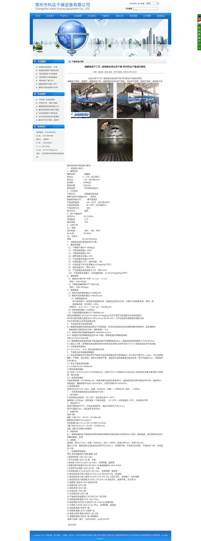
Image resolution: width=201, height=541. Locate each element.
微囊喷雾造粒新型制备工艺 (49, 106)
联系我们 (161, 16)
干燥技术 (106, 16)
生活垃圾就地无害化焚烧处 (49, 117)
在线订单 (119, 16)
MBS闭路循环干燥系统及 (48, 113)
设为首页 (133, 4)
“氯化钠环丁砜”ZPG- (46, 81)
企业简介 (50, 16)
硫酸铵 (91, 78)
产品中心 (64, 16)
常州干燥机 (118, 72)
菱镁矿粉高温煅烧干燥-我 (48, 87)
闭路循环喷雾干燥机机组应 (49, 70)
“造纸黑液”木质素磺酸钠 (48, 77)
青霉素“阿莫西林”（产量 (48, 67)
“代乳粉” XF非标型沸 (47, 100)
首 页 (38, 16)
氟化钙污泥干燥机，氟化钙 (49, 120)
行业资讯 (92, 16)
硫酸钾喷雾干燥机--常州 (48, 84)
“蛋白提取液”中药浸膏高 (48, 74)
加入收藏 (141, 4)
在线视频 (133, 16)
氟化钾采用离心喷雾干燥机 (49, 110)
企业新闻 (78, 16)
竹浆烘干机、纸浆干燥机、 (49, 103)
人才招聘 (147, 16)
